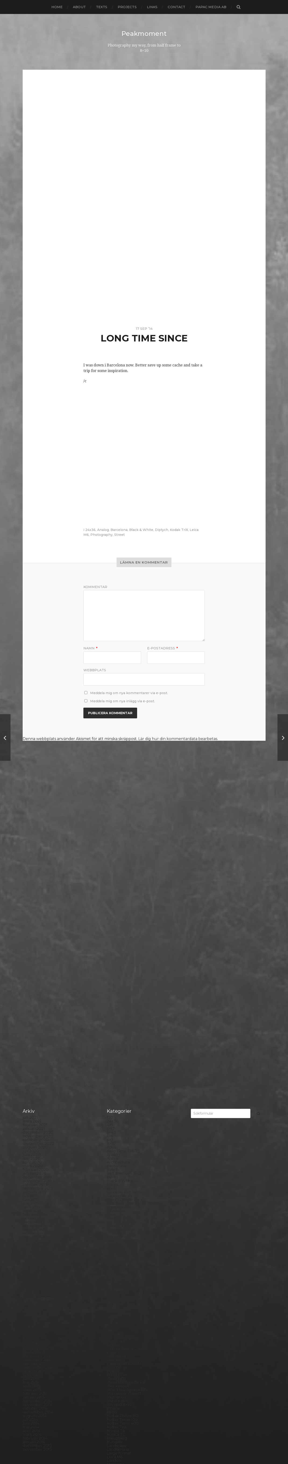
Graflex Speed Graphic (128, 1076)
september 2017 (38, 1005)
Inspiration (116, 1125)
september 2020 (38, 871)
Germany (115, 1061)
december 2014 (37, 1128)
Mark (111, 1199)
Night (112, 1222)
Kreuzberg (117, 1166)
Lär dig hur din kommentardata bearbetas (177, 739)
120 (110, 845)
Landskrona (118, 1177)
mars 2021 (32, 849)
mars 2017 (32, 1028)
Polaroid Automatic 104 (128, 1281)
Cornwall (115, 961)
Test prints (116, 1371)
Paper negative (121, 1252)
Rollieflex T (117, 1315)
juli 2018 (30, 968)
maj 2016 (31, 1065)
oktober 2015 (35, 1091)
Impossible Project (124, 1121)
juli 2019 (30, 923)
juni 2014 (31, 1151)
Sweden (114, 1363)
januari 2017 (34, 1035)
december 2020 (38, 860)
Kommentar (95, 587)
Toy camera (117, 1378)
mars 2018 (32, 983)
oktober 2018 (35, 957)
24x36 (90, 530)
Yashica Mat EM (121, 1408)
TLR (110, 1375)
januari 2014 (34, 1170)
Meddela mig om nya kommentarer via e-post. (129, 693)
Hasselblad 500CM (124, 1091)
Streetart (115, 1360)
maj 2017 (31, 1020)
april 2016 (31, 1069)
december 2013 (37, 1173)
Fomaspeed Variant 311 (128, 1032)
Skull (112, 1337)
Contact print (119, 946)
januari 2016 (34, 1080)
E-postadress (162, 648)
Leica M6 (115, 1184)
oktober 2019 (35, 912)
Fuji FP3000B (119, 1054)
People (113, 1255)
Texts (101, 7)
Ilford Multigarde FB (126, 1110)
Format (114, 1039)
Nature (113, 1218)
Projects (127, 7)
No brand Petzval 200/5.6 (130, 1229)
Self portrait (118, 1326)
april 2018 (32, 979)
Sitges (112, 1334)
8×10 (111, 871)
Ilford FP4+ (117, 1102)
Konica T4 (116, 1158)
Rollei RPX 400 (121, 1304)
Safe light (115, 1319)
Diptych (161, 530)
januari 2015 (34, 1125)
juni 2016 (31, 1061)
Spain (112, 1345)
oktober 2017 (35, 1002)
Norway (114, 1240)
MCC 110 (114, 1207)
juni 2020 (31, 882)
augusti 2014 (34, 1143)
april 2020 (32, 890)
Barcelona (119, 530)
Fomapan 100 (119, 1028)
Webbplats (94, 670)
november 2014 (37, 1132)
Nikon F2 (115, 1225)
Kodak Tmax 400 (123, 1151)
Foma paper (118, 1020)
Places (113, 1266)
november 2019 (37, 908)
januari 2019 (34, 946)
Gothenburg (119, 1065)
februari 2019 (35, 942)
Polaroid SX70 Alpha (126, 1289)
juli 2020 (31, 879)
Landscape (117, 1173)
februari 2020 (36, 897)
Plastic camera (120, 1274)
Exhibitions (117, 1009)
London (114, 1188)
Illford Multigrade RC (126, 1117)
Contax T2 (116, 953)
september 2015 (38, 1095)
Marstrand (116, 1203)
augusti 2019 (34, 920)
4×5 (110, 853)
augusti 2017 (34, 1009)
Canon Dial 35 (119, 923)
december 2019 (37, 905)
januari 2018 (34, 991)
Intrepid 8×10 (119, 1132)
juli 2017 (30, 1013)
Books (112, 912)
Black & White (141, 530)
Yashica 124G (118, 1404)
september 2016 (38, 1050)
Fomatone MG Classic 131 (130, 1035)
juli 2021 (30, 845)
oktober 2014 (35, 1136)
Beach (113, 897)
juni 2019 (31, 927)
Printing (114, 1296)
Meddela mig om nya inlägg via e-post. (122, 701)
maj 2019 (31, 931)
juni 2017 (31, 1017)
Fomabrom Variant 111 (127, 1024)
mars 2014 (32, 1162)
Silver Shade (118, 1330)
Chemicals (116, 935)
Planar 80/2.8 (119, 1270)
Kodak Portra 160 (123, 1143)
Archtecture (118, 890)
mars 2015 (32, 1117)
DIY (110, 991)
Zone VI (114, 1412)
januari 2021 (34, 856)
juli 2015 (30, 1102)
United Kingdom (122, 1390)
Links (152, 7)
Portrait (114, 1293)
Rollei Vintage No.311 (126, 1308)
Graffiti (113, 1073)
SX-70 (112, 1367)
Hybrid (113, 1099)
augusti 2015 (34, 1099)
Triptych (114, 1386)
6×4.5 (111, 860)
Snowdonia (117, 1341)
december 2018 (37, 949)
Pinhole (114, 1263)
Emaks (113, 1002)
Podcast (114, 1278)
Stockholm (117, 1352)
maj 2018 (31, 976)
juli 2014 (30, 1147)
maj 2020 (31, 886)
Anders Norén (152, 1448)
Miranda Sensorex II (125, 1214)
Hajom (113, 1080)
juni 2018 (31, 972)
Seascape (115, 1322)
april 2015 (31, 1114)
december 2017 (37, 994)
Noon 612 (115, 1233)
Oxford (113, 1244)
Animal (113, 886)
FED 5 (112, 1013)
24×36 (112, 849)
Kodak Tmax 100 (122, 1147)
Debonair (115, 972)
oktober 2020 (36, 867)
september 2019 (38, 916)
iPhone (113, 1136)
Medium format (121, 1211)
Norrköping (117, 1237)
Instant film (117, 1128)
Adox (111, 875)
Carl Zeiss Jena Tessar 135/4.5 (133, 931)
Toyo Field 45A (120, 1382)
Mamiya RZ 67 (120, 1196)
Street (119, 535)
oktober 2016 (35, 1046)
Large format (119, 1181)
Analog (103, 530)
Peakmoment (144, 34)
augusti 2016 (34, 1054)
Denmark (115, 976)
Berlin (112, 905)
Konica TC (116, 1162)
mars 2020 (33, 894)
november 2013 (37, 1177)
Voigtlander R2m (123, 1397)
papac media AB (211, 7)
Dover (112, 994)
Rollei (112, 1300)
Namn (90, 648)
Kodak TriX (179, 530)
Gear (111, 1058)
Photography (101, 535)
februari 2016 (35, 1076)
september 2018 (38, 961)
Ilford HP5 (116, 1106)
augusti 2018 (35, 964)
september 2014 (38, 1140)
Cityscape (115, 938)
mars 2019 (32, 938)
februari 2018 (35, 987)
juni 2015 (31, 1106)
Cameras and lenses (125, 920)
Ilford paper (118, 1114)
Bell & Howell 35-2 (124, 901)
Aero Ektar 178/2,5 (123, 879)
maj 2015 (31, 1110)
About (79, 7)
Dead (112, 968)
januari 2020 (34, 901)
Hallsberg (116, 1087)
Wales (112, 1401)
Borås (112, 916)
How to (113, 1095)
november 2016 (37, 1043)
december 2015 (37, 1084)
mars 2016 (32, 1073)
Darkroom (116, 964)
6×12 (111, 856)
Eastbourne (118, 998)
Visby (111, 1393)
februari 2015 (35, 1121)
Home (57, 7)
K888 (112, 1140)
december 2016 (37, 1039)
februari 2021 (35, 853)
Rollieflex (115, 1311)
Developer (117, 979)
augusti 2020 (35, 875)
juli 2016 (30, 1058)
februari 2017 (35, 1032)
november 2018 (37, 953)
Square (114, 1349)
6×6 (110, 864)
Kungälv (115, 1170)
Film (111, 1017)
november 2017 (37, 998)
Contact (176, 7)
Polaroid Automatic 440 (129, 1285)
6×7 (110, 867)
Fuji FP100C (118, 1050)
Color (112, 942)
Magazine (116, 1192)
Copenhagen (119, 957)
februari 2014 (35, 1166)
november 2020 (38, 864)
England (115, 1005)
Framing (114, 1043)
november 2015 (37, 1087)
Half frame (116, 1084)
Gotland (114, 1069)
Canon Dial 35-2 (121, 927)
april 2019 (31, 935)
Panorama (116, 1248)
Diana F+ (115, 983)
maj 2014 (31, 1155)
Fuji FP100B (118, 1046)
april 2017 (31, 1024)
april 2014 (31, 1158)
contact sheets (120, 949)
